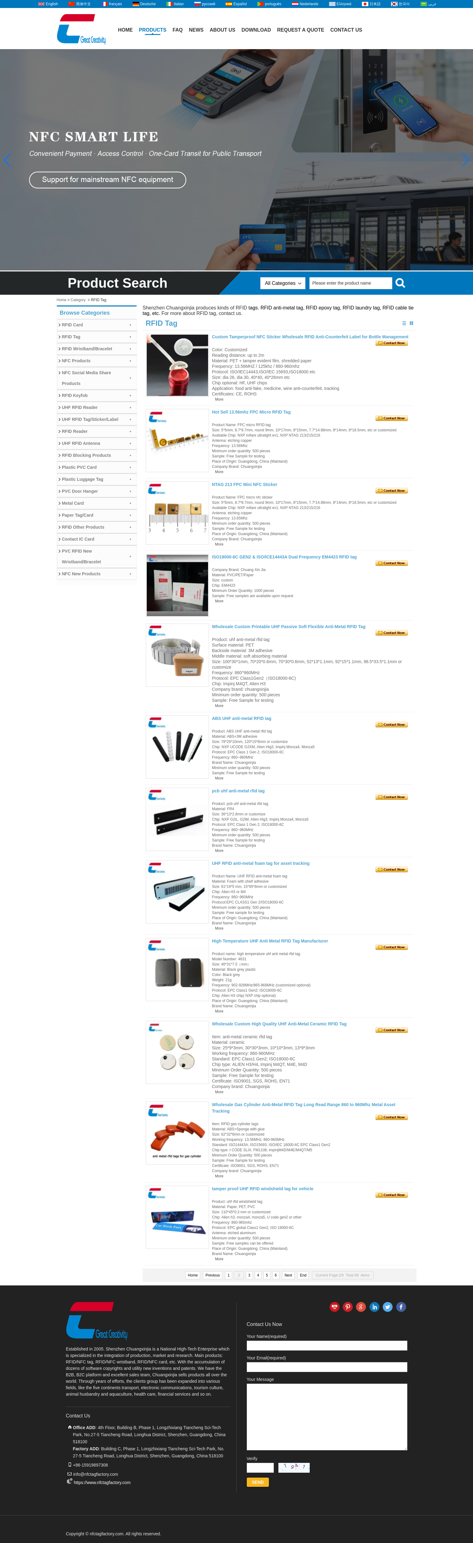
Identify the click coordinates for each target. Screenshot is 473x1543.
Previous (212, 1275)
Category (78, 300)
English (52, 4)
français (115, 4)
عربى (432, 4)
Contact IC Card (78, 539)
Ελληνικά (344, 4)
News (196, 30)
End (303, 1275)
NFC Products (76, 360)
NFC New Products (81, 573)
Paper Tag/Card (77, 515)
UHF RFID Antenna (81, 443)
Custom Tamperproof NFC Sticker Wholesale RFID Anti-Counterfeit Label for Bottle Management (310, 336)
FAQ (178, 30)
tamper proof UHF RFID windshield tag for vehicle (263, 1188)
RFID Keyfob (75, 395)
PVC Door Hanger (80, 491)
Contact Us (346, 30)
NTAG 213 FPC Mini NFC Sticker (244, 484)
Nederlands (309, 4)
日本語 (375, 4)
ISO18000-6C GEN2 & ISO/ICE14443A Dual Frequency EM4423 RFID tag (284, 556)
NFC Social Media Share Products (86, 378)
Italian (179, 4)
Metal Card (73, 503)
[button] (466, 160)
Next (288, 1275)
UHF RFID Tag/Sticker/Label (90, 419)
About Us (222, 30)
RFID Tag (71, 336)
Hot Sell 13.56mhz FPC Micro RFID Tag (251, 412)
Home (125, 30)
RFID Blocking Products (86, 455)
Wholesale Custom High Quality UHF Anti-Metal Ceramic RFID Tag (279, 1023)
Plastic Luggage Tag (82, 479)
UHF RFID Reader (80, 407)
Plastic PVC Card (79, 467)
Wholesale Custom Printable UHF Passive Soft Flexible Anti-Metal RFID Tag (289, 626)
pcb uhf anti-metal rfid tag (238, 790)
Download (256, 30)
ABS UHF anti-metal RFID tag (242, 718)
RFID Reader (75, 431)
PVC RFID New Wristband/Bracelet (81, 556)
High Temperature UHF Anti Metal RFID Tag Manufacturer (270, 941)
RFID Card (72, 324)
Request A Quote (300, 30)
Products (153, 30)
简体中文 (83, 4)
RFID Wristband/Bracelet (87, 348)
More (219, 399)
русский (208, 4)
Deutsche (148, 4)
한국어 (404, 4)
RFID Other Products (83, 527)
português (273, 4)
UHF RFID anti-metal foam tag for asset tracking (261, 863)
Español (239, 4)
